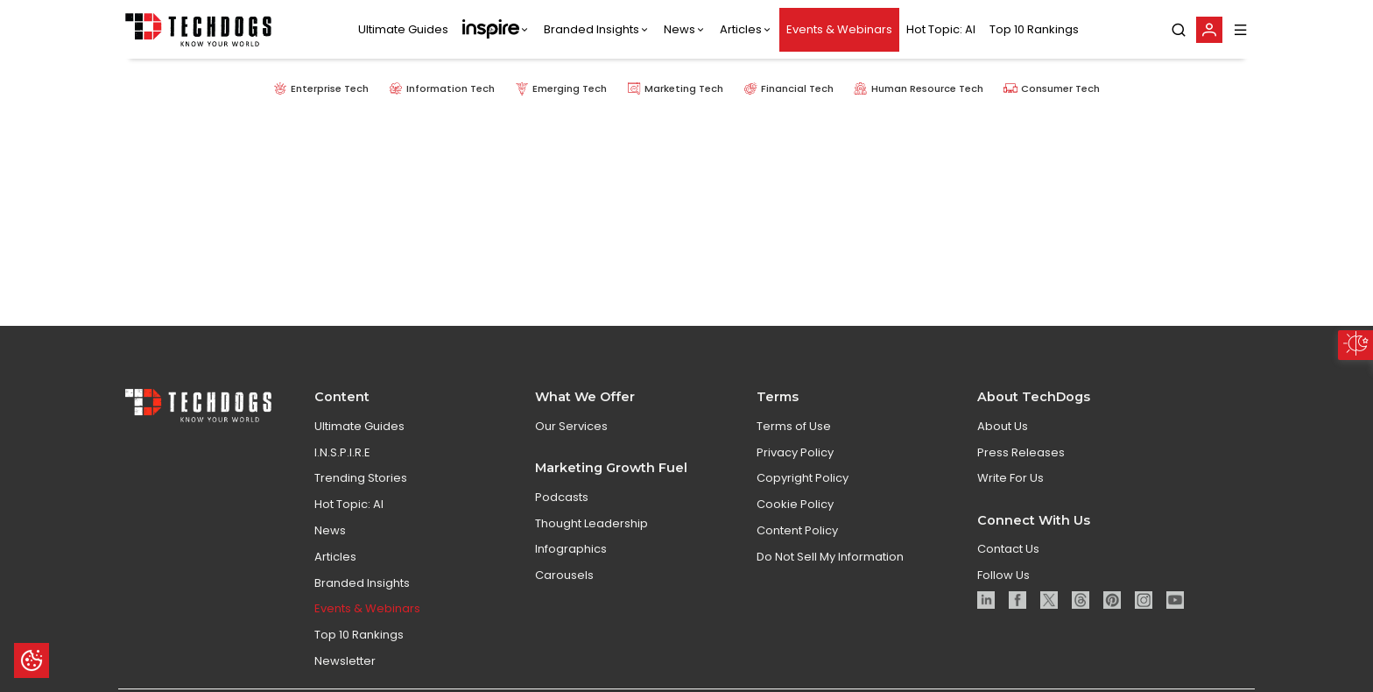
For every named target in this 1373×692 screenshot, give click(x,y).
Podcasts (561, 521)
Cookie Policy (795, 528)
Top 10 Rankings (1034, 29)
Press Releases (1021, 476)
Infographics (571, 573)
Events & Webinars (839, 29)
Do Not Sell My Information (830, 581)
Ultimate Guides (403, 29)
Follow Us (1003, 599)
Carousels (564, 599)
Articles (741, 29)
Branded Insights (591, 29)
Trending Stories (360, 502)
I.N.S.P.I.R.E (342, 476)
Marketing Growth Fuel (611, 492)
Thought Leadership (591, 547)
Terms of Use (794, 450)
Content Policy (797, 555)
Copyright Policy (802, 502)
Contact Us (1008, 573)
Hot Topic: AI (940, 29)
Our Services (571, 450)
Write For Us (1010, 502)
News (679, 29)
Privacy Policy (795, 476)
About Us (1002, 450)
